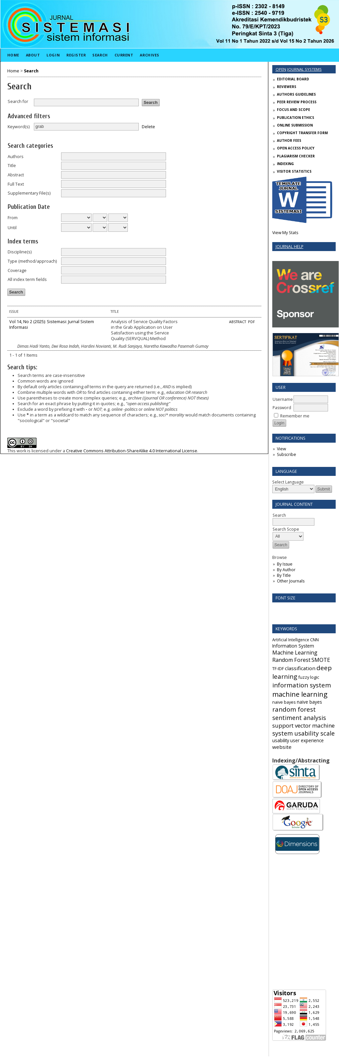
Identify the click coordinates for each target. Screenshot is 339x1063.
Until (12, 227)
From (13, 218)
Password (282, 407)
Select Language (288, 482)
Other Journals (290, 581)
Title (12, 165)
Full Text (16, 184)
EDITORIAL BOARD (293, 79)
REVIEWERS (286, 86)
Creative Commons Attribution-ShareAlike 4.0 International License (131, 451)
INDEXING (285, 163)
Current (124, 54)
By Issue (285, 564)
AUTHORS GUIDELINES (296, 94)
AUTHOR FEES (289, 140)
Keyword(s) (19, 127)
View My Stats (285, 232)
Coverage (17, 270)
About (33, 54)
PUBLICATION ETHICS (295, 117)
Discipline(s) (20, 252)
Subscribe (286, 454)
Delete (148, 126)
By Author (286, 570)
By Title (284, 575)
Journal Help (289, 246)
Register (76, 54)
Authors (16, 156)
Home (13, 54)
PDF (251, 321)
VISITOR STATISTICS (294, 171)
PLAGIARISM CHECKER (296, 156)
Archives (149, 54)
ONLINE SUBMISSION (295, 125)
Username (283, 399)
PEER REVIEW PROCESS (296, 102)
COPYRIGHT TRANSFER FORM (302, 133)
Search (100, 54)
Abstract (16, 175)
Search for (18, 101)
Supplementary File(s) (29, 193)
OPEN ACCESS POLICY (295, 148)
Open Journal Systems (299, 69)
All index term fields (27, 279)
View (281, 449)
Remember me (294, 416)
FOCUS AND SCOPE (293, 109)
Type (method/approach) (32, 261)
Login (53, 54)
